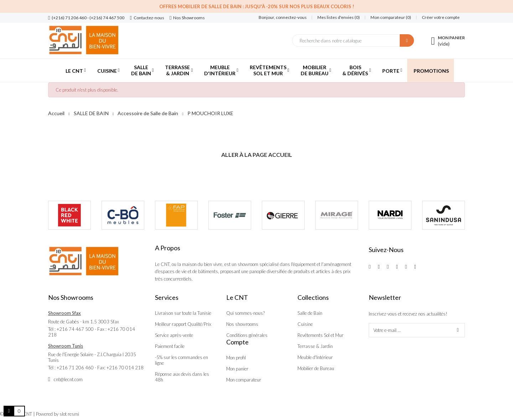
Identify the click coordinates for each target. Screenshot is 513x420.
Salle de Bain (309, 313)
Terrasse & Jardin (315, 346)
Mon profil (236, 357)
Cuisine (305, 324)
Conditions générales (247, 335)
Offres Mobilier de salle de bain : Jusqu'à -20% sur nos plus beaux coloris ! (256, 6)
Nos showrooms (242, 324)
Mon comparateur (243, 380)
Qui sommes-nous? (245, 313)
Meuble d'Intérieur (315, 357)
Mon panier (237, 369)
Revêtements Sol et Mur (320, 335)
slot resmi (69, 414)
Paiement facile (170, 346)
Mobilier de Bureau (315, 368)
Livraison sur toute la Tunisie (183, 313)
